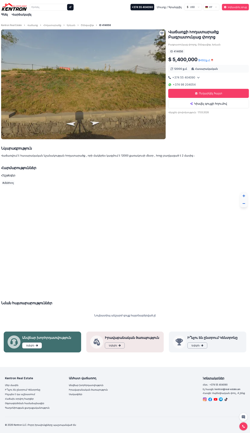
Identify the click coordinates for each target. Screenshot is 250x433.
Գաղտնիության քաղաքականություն (27, 407)
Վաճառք (32, 25)
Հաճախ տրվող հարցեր (19, 398)
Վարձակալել (21, 14)
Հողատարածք (52, 25)
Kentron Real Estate (11, 25)
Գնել (4, 14)
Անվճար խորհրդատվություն (86, 385)
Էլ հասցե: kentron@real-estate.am (221, 389)
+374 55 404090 (142, 7)
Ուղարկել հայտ (208, 93)
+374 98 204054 (182, 84)
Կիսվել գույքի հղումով (208, 103)
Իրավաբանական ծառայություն (88, 389)
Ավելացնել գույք (235, 7)
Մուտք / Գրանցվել (169, 7)
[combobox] (193, 7)
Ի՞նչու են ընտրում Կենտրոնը (22, 389)
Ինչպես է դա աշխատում (20, 394)
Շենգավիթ (87, 25)
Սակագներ (75, 394)
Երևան (71, 25)
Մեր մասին (11, 385)
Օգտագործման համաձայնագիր (24, 403)
